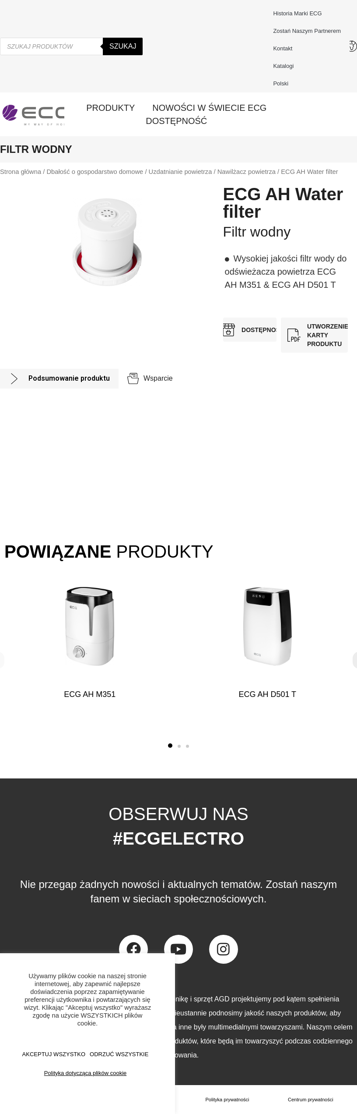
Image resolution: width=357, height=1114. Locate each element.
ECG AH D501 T (267, 694)
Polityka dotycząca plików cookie (85, 1073)
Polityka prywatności (228, 1099)
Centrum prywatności (311, 1099)
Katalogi (283, 66)
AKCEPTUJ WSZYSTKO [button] (53, 1054)
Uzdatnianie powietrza (180, 171)
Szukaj (122, 46)
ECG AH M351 (90, 694)
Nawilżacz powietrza (246, 171)
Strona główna (20, 171)
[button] (170, 745)
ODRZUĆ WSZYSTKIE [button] (119, 1054)
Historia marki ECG (297, 13)
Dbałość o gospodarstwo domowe (94, 171)
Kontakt (285, 48)
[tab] (59, 379)
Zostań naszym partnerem (307, 31)
